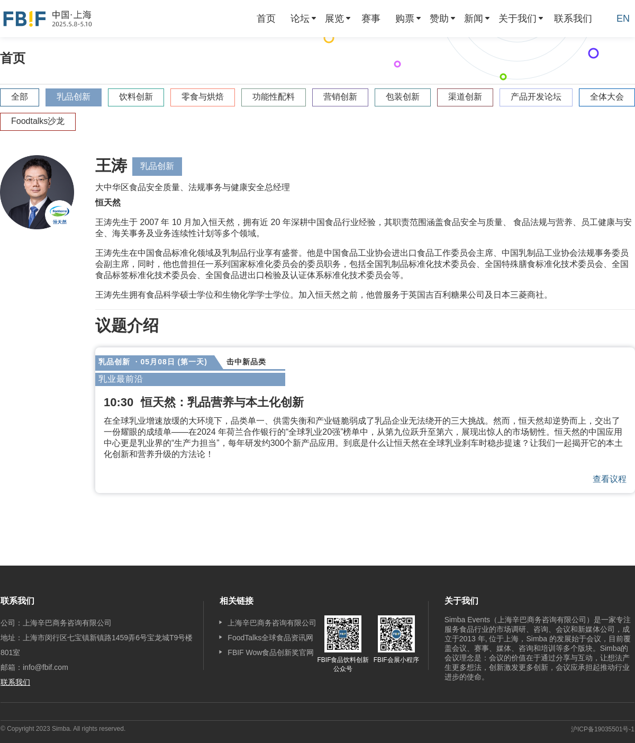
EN (623, 18)
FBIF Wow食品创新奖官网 (271, 652)
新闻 (473, 18)
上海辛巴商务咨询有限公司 (272, 623)
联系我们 (573, 18)
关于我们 (517, 18)
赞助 (439, 18)
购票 (404, 18)
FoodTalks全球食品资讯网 (270, 637)
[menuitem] (266, 18)
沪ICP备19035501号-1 (602, 729)
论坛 (300, 18)
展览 (334, 18)
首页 (266, 18)
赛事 (370, 18)
